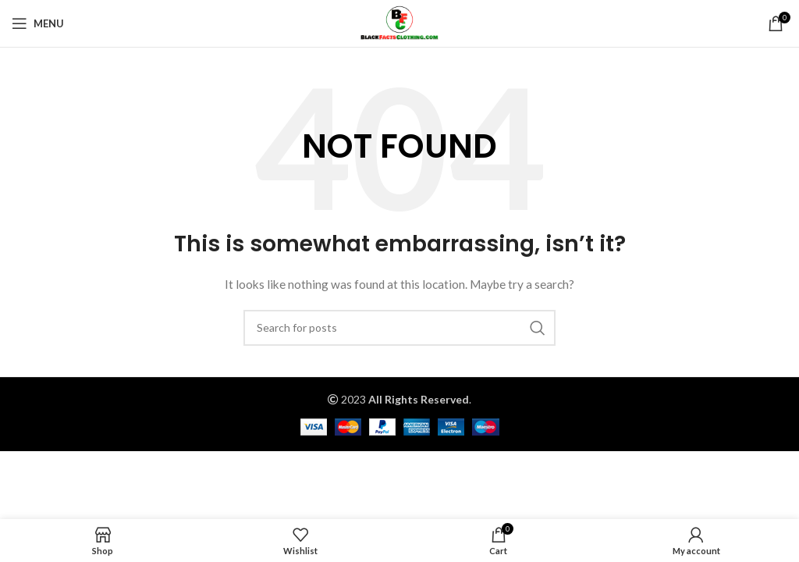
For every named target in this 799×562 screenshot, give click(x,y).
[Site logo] (399, 22)
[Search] (399, 328)
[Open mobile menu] (38, 23)
